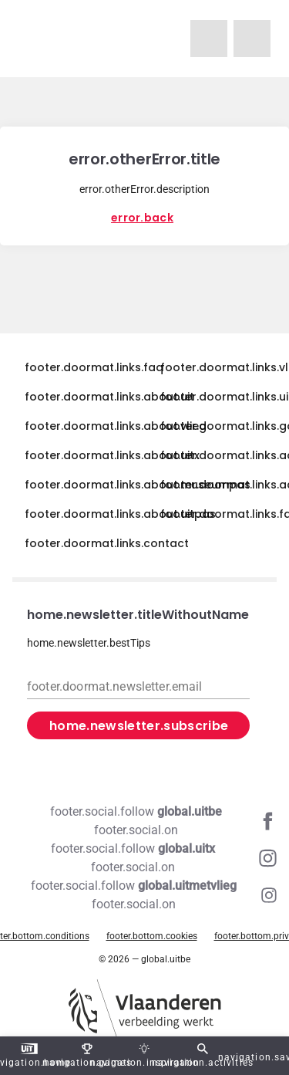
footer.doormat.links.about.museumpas (137, 484)
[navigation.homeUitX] (252, 38)
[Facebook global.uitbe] (144, 821)
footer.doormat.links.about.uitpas (120, 514)
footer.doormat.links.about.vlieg (116, 426)
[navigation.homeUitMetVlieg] (208, 38)
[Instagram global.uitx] (144, 858)
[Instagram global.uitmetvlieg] (144, 895)
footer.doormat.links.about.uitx (112, 455)
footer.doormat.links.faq (94, 367)
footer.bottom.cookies (151, 936)
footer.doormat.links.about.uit (109, 396)
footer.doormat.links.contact (107, 543)
